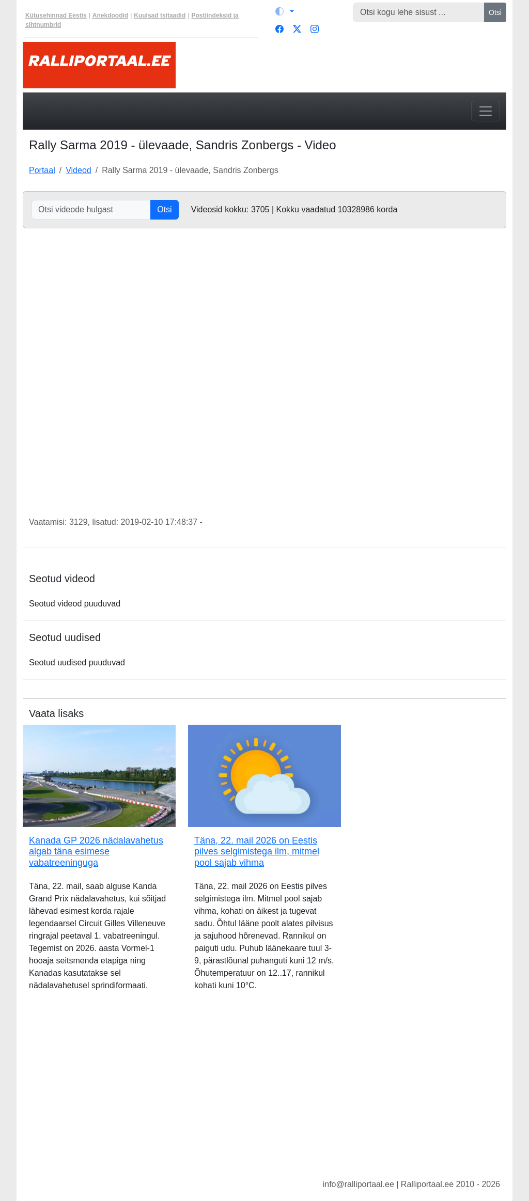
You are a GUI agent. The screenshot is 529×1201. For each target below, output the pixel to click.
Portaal (42, 170)
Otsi (495, 12)
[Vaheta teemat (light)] (285, 11)
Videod (78, 170)
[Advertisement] (264, 1093)
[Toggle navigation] (485, 111)
